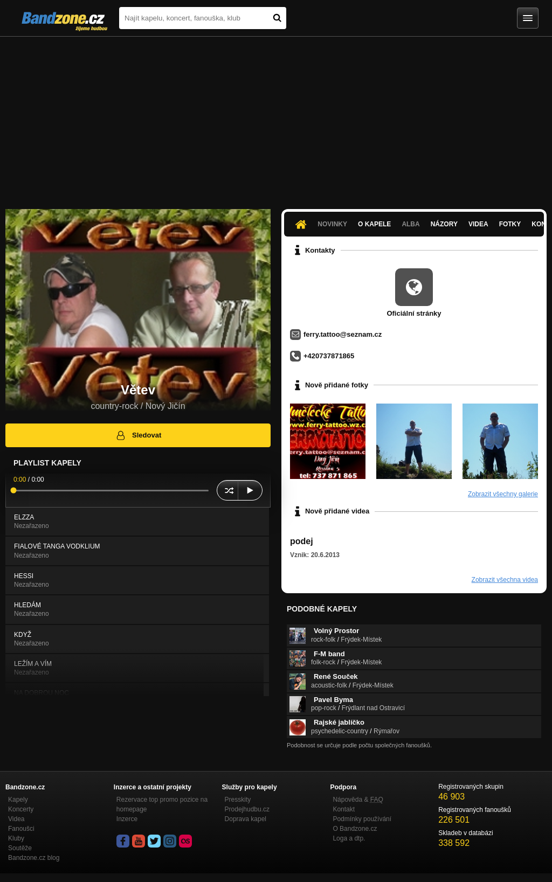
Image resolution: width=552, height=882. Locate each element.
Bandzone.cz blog (33, 858)
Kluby (16, 838)
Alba (410, 224)
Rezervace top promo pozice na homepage (162, 804)
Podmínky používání (362, 819)
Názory (444, 224)
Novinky (332, 224)
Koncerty (20, 809)
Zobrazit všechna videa (505, 580)
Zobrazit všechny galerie (503, 494)
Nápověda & (358, 799)
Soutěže (20, 848)
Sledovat (138, 435)
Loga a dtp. (349, 838)
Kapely (18, 799)
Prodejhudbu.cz (247, 809)
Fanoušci (21, 828)
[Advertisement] (276, 117)
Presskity (238, 799)
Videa (478, 224)
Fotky (510, 224)
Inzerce (126, 819)
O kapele (374, 224)
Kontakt (344, 809)
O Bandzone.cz (355, 828)
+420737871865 (328, 356)
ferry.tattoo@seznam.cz (342, 334)
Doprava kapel (245, 819)
